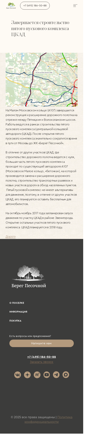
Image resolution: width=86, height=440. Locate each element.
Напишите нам (41, 343)
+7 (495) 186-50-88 (35, 5)
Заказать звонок (41, 361)
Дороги (11, 236)
